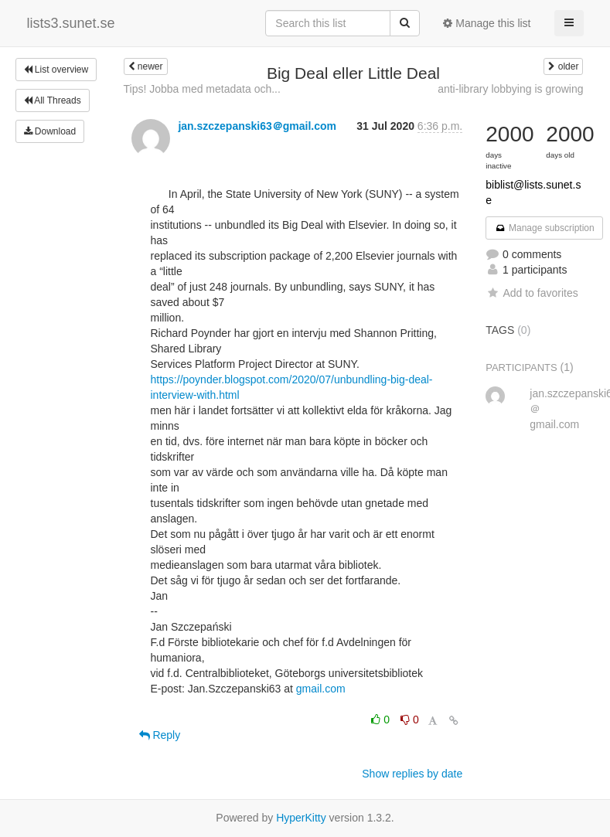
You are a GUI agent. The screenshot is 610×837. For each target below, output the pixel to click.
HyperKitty (301, 817)
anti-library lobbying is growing (510, 89)
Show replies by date (412, 773)
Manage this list (486, 23)
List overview (56, 69)
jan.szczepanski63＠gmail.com (257, 126)
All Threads (52, 100)
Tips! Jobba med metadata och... (202, 89)
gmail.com (321, 688)
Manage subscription (544, 228)
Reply (160, 735)
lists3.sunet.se (71, 23)
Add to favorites (532, 293)
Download (50, 131)
